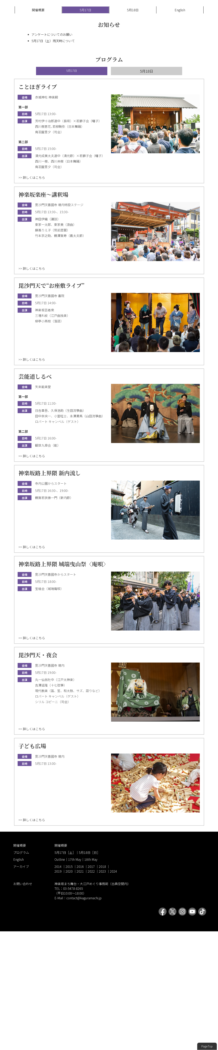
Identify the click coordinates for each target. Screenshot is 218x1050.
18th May (90, 978)
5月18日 (133, 128)
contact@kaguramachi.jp (84, 1016)
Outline (59, 978)
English (180, 128)
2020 (69, 990)
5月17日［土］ (65, 971)
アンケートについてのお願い (51, 153)
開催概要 (38, 128)
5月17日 (85, 128)
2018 (102, 985)
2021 (80, 990)
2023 (102, 990)
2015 (69, 985)
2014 (58, 985)
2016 (80, 985)
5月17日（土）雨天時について (53, 159)
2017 (91, 985)
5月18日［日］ (89, 971)
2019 (58, 990)
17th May (74, 978)
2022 (91, 990)
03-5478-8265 (73, 1007)
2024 (113, 990)
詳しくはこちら (34, 296)
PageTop (207, 1046)
